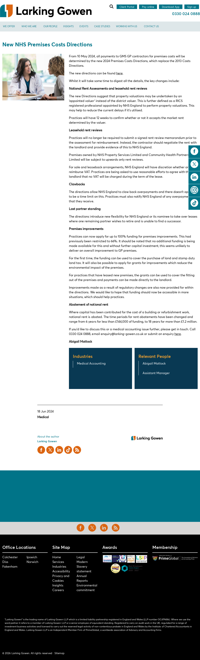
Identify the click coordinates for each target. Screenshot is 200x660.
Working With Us (126, 26)
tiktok (194, 203)
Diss (5, 562)
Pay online (148, 7)
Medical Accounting (91, 363)
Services (58, 562)
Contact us (151, 26)
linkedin (194, 177)
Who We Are (29, 26)
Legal (81, 557)
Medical (43, 417)
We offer (9, 26)
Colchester (10, 557)
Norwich (32, 562)
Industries (59, 566)
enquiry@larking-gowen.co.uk (122, 334)
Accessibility (61, 571)
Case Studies (102, 26)
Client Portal (127, 7)
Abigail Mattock (154, 363)
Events (83, 26)
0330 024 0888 (186, 13)
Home (56, 557)
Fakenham (9, 566)
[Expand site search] (111, 6)
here (119, 73)
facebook (194, 151)
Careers (58, 590)
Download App (170, 7)
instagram (194, 190)
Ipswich (32, 557)
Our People (50, 26)
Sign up (191, 7)
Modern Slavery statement (84, 566)
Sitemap (59, 653)
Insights (68, 26)
